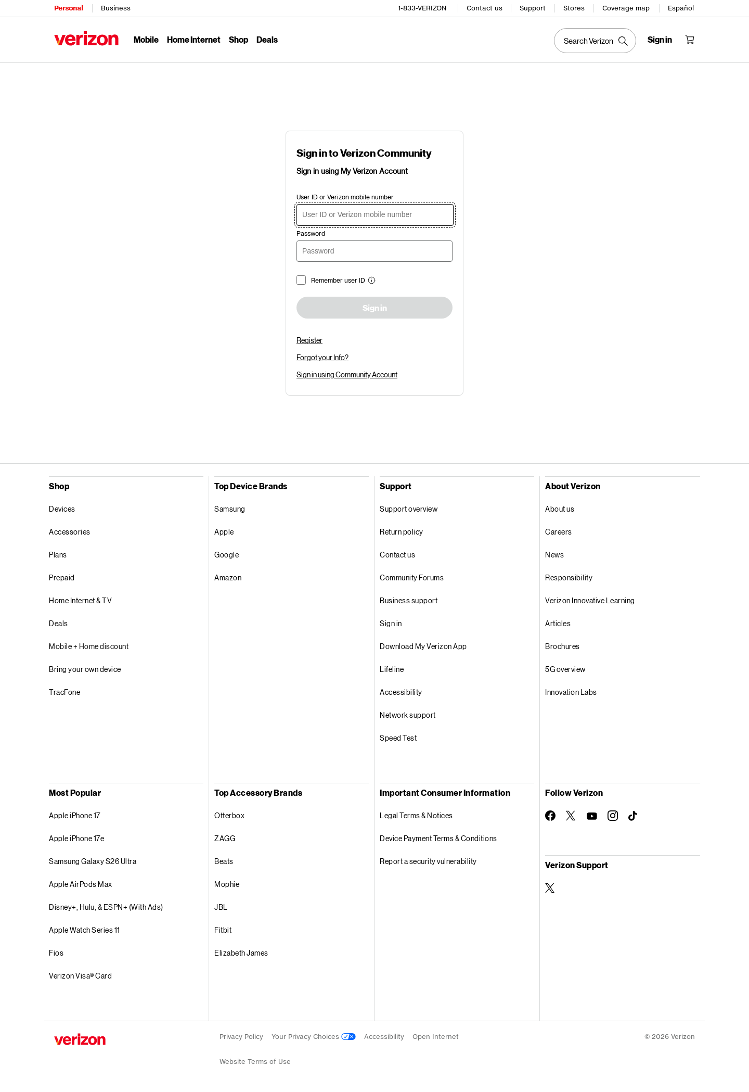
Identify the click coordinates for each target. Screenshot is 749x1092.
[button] (370, 281)
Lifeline (392, 669)
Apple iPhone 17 (74, 815)
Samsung (230, 508)
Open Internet (435, 1036)
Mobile (146, 39)
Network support (408, 714)
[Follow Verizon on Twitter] (571, 815)
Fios (56, 952)
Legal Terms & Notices (416, 815)
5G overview (565, 669)
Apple (224, 531)
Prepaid (62, 577)
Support (533, 8)
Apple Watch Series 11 (84, 929)
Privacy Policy (241, 1036)
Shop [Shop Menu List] (238, 39)
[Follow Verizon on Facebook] (550, 815)
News (554, 554)
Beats (224, 861)
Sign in (375, 308)
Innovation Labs (571, 692)
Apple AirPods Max (80, 884)
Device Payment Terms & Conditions (438, 838)
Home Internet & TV (80, 600)
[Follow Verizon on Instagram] (613, 815)
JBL (221, 907)
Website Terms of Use (255, 1061)
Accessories (70, 531)
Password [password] (310, 233)
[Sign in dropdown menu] (660, 39)
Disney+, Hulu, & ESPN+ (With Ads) (106, 907)
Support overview (408, 508)
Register (309, 340)
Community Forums (412, 577)
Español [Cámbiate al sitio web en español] (681, 8)
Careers (558, 531)
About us (559, 508)
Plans (58, 554)
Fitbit (222, 929)
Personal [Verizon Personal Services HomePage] (68, 8)
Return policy (401, 531)
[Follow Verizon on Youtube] (592, 816)
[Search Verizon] (595, 40)
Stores (574, 8)
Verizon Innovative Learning (590, 600)
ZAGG (224, 838)
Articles (558, 623)
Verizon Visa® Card (80, 975)
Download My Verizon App (423, 646)
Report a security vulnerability (428, 861)
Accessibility (401, 692)
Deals (58, 623)
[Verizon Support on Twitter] (550, 888)
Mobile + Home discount (88, 646)
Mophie (226, 884)
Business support (408, 600)
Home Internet (194, 39)
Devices (62, 508)
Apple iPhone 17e (76, 838)
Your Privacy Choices (314, 1036)
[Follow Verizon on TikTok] (633, 816)
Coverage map (626, 8)
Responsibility (568, 577)
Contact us (484, 8)
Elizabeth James (241, 952)
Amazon (227, 577)
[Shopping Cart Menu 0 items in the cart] (689, 39)
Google (226, 554)
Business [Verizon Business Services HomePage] (116, 8)
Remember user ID (338, 280)
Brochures (562, 646)
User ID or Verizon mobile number (345, 197)
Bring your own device (85, 669)
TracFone (64, 692)
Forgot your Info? (322, 357)
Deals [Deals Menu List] (267, 39)
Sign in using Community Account (346, 374)
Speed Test (398, 737)
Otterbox (229, 815)
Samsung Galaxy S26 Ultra (92, 861)
